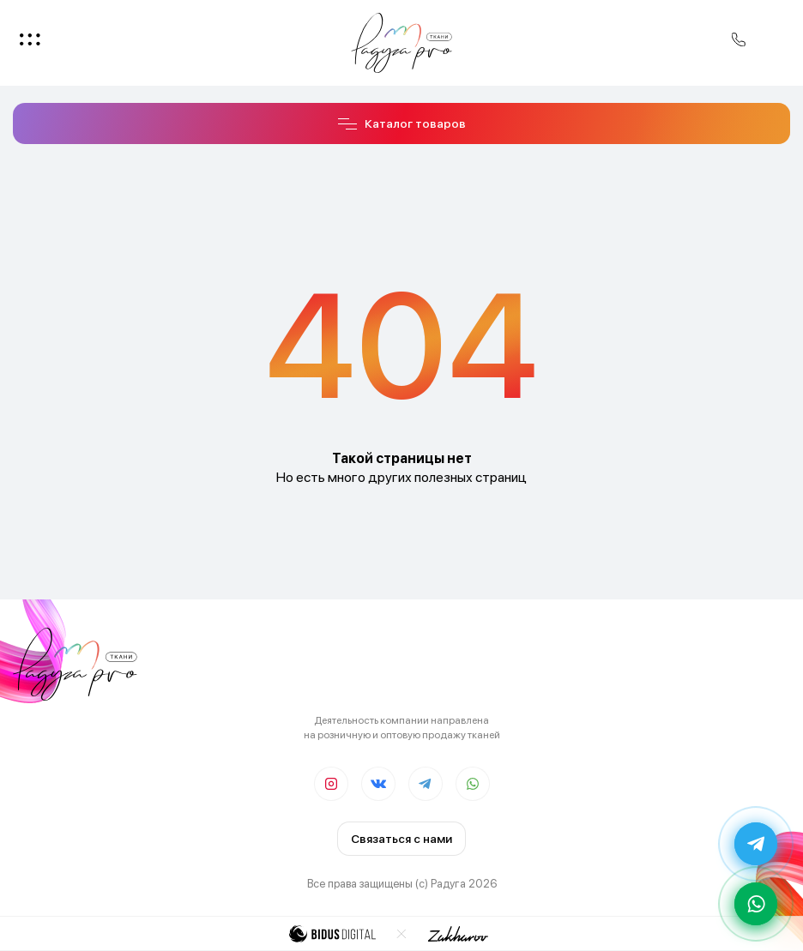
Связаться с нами (401, 839)
